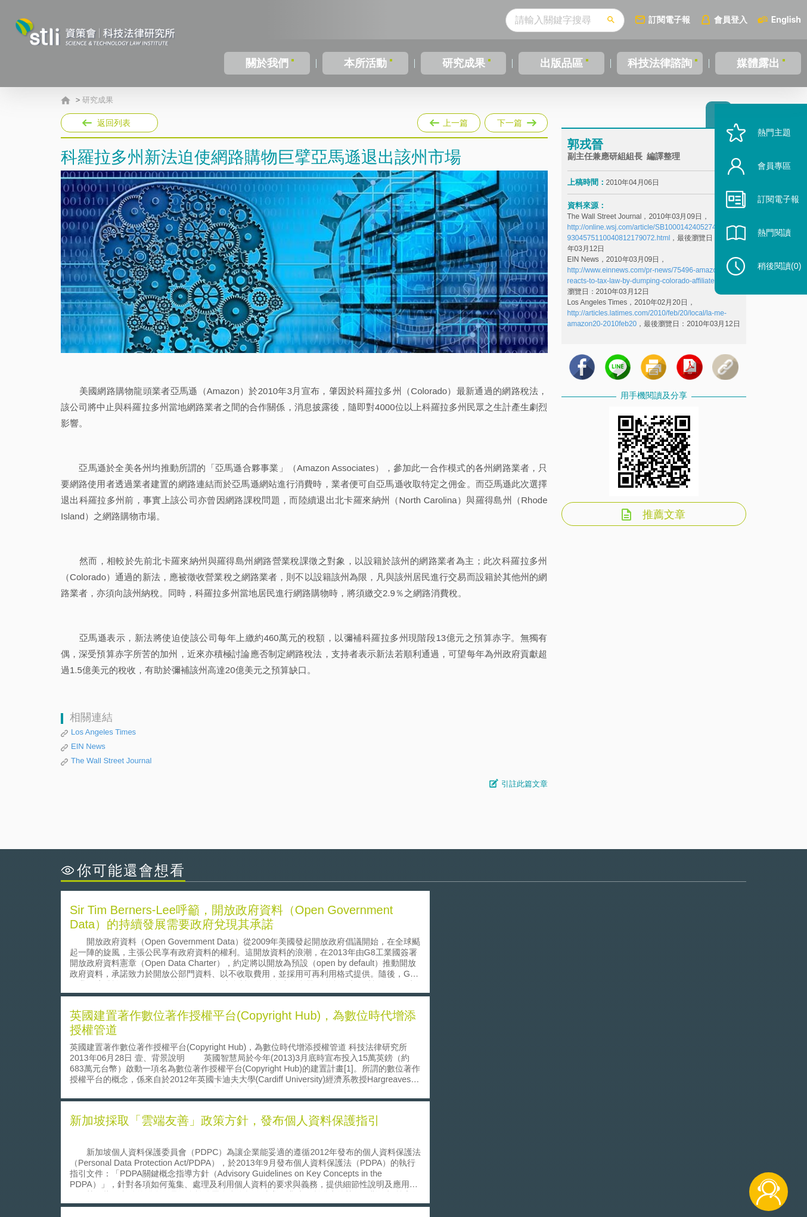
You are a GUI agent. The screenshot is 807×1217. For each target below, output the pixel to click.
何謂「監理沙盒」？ (452, 1037)
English (786, 19)
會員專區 (766, 184)
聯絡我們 (407, 1168)
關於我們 (267, 63)
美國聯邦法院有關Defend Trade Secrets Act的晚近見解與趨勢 (192, 1053)
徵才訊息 (480, 1151)
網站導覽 (480, 1168)
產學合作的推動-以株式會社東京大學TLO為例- (504, 1087)
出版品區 (560, 63)
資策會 (573, 1151)
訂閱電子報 (669, 19)
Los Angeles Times (103, 731)
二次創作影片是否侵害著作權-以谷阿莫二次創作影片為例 (183, 1037)
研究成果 (462, 63)
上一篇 (448, 120)
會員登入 (730, 19)
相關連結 (643, 1151)
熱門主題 (766, 150)
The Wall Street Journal (111, 760)
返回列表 (114, 123)
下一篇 (516, 120)
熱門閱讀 (766, 251)
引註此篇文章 (524, 783)
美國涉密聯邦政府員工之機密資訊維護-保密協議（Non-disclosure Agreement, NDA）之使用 (223, 1087)
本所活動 (364, 63)
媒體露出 (758, 63)
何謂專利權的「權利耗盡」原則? (477, 1070)
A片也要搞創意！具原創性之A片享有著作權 (498, 1053)
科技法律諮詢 (659, 63)
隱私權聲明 (411, 1151)
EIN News (88, 746)
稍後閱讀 (772, 284)
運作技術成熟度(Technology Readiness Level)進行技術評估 (188, 1070)
